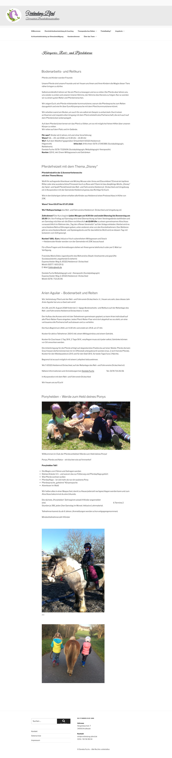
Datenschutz (36, 727)
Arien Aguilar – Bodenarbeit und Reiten (70, 284)
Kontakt (34, 722)
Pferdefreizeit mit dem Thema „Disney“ (70, 157)
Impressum (35, 731)
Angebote (120, 22)
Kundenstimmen (74, 27)
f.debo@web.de (55, 258)
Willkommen (35, 22)
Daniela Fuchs (88, 362)
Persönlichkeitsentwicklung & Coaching (59, 22)
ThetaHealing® (106, 22)
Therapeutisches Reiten (87, 22)
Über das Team (90, 27)
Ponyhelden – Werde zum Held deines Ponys (74, 387)
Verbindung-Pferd (40, 14)
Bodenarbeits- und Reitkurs (61, 62)
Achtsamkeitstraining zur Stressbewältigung (47, 27)
